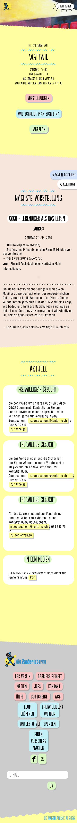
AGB (58, 697)
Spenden (50, 724)
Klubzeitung (69, 184)
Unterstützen (28, 724)
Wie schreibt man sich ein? (38, 114)
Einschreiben (65, 6)
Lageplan (39, 129)
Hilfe (19, 697)
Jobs (37, 686)
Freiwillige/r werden (50, 710)
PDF (32, 577)
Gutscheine (39, 697)
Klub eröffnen (27, 710)
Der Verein (22, 676)
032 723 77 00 (55, 83)
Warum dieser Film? (65, 175)
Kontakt (54, 686)
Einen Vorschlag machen (38, 741)
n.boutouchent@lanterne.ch (48, 420)
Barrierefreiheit (50, 676)
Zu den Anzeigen (21, 535)
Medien (22, 686)
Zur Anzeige (17, 429)
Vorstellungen (38, 98)
